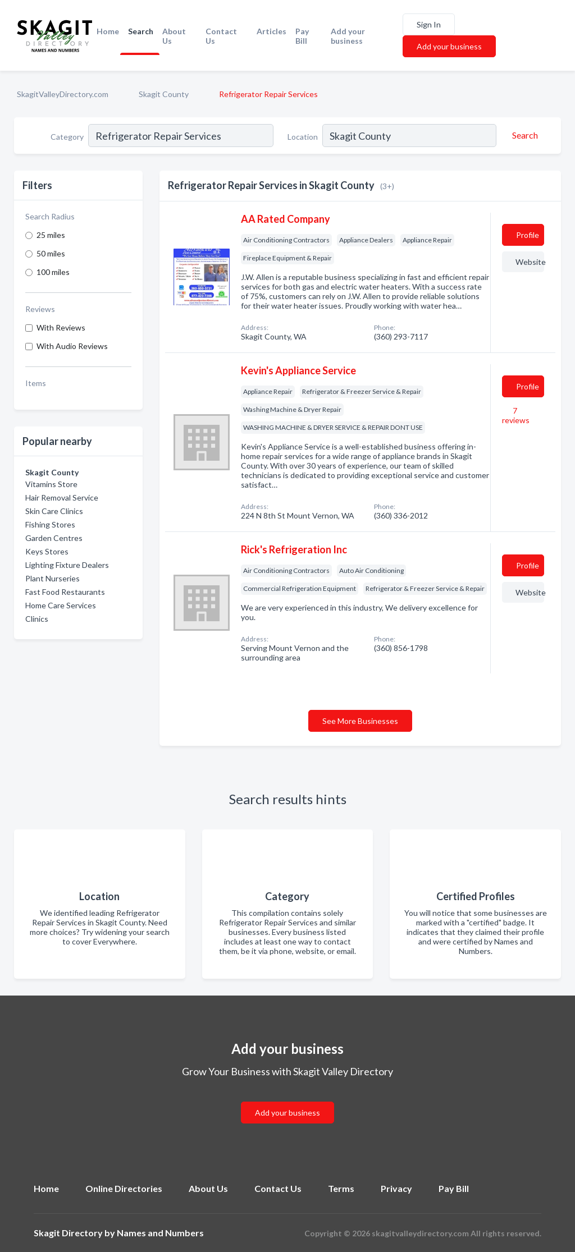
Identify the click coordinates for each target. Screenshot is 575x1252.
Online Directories (123, 1188)
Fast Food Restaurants (65, 592)
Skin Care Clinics (54, 511)
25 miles (50, 235)
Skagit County (164, 94)
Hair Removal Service (61, 497)
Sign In (429, 24)
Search (140, 31)
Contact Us (221, 35)
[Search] (523, 135)
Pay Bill (302, 35)
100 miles (53, 272)
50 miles (50, 253)
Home (108, 31)
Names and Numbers (160, 1232)
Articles (271, 31)
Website (529, 262)
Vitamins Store (51, 484)
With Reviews (60, 327)
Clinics (36, 618)
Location (303, 136)
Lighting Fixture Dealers (67, 565)
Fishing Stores (50, 524)
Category (67, 136)
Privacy (396, 1188)
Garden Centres (54, 538)
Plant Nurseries (52, 578)
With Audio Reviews (72, 346)
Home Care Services (60, 605)
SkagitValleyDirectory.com (62, 94)
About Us (174, 35)
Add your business (348, 35)
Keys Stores (47, 551)
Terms (341, 1188)
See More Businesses (360, 721)
